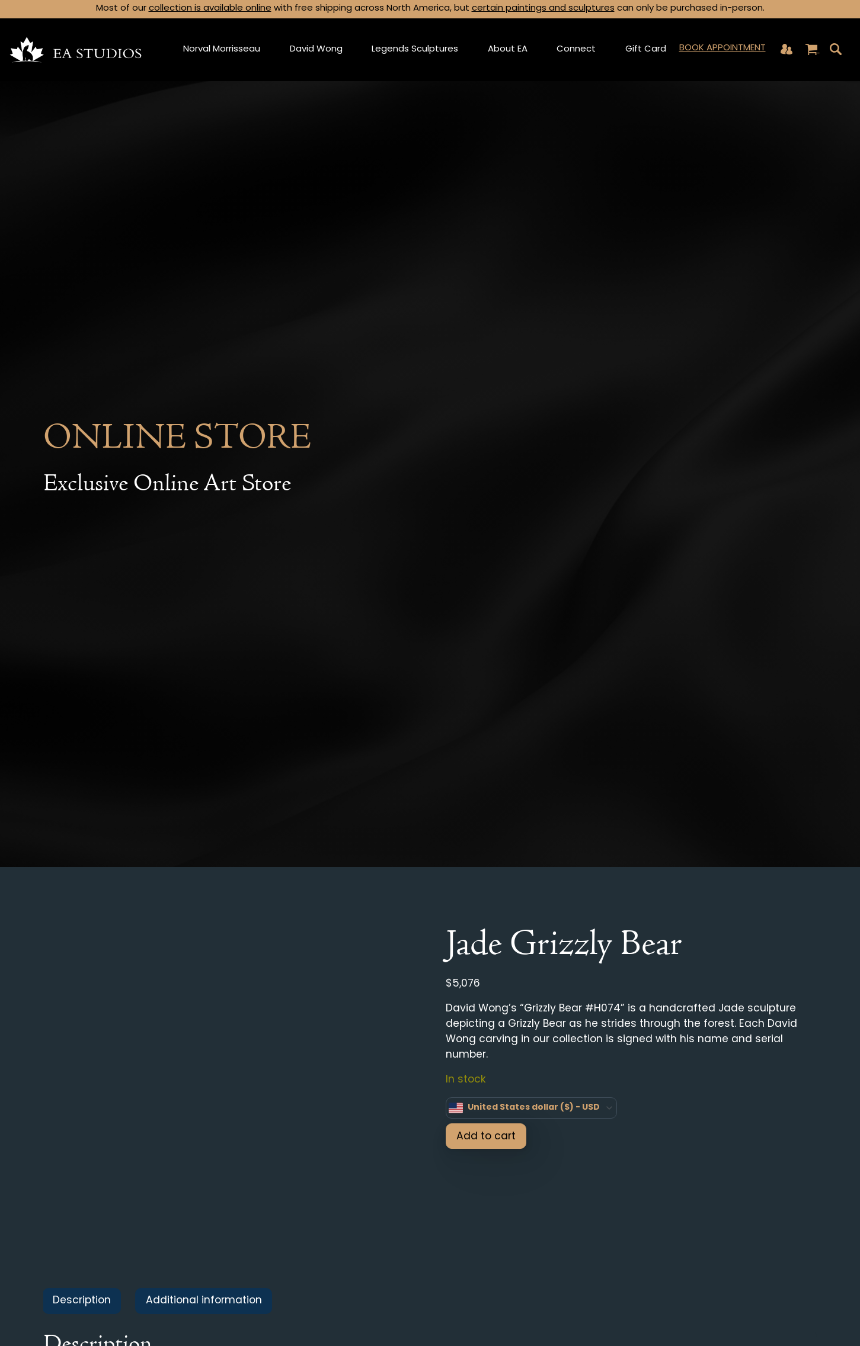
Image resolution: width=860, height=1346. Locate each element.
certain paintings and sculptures (543, 8)
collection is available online (210, 8)
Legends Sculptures (415, 49)
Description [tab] (82, 1301)
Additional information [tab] (204, 1301)
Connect (576, 49)
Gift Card (645, 49)
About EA (507, 49)
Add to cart (486, 1137)
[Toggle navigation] (835, 49)
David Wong (316, 49)
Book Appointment (722, 48)
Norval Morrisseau (221, 49)
